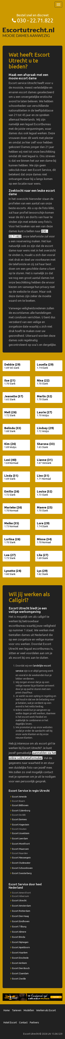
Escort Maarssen (20, 849)
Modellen (29, 1010)
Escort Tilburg (19, 926)
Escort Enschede (20, 958)
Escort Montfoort (21, 843)
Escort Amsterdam (21, 905)
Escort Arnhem (19, 963)
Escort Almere (19, 931)
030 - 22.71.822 (35, 20)
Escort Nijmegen (20, 942)
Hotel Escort (10, 1022)
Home (6, 1010)
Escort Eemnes (19, 819)
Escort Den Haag (20, 916)
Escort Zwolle (19, 978)
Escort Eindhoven (20, 921)
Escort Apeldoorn (21, 947)
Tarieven (16, 1010)
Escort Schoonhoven (22, 868)
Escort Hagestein (20, 824)
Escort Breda (18, 937)
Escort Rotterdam (21, 911)
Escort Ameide (19, 796)
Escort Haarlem (20, 952)
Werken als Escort (46, 1010)
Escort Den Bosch (21, 968)
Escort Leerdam (20, 838)
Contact (23, 1022)
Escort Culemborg (21, 810)
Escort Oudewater (21, 863)
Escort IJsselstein (20, 833)
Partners (34, 1022)
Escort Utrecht (19, 900)
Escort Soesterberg (22, 873)
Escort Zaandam (20, 973)
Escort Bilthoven (20, 805)
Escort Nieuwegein (21, 857)
